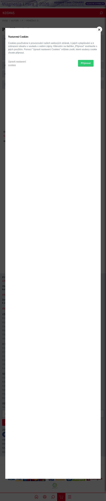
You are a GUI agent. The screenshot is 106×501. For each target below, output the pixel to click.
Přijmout (86, 267)
